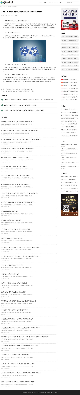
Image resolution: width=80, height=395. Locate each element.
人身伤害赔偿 (9, 84)
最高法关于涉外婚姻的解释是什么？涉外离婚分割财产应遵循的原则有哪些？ (70, 70)
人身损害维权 (13, 6)
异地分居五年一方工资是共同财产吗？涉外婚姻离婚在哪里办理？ (70, 55)
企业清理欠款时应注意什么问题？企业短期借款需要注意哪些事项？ (69, 121)
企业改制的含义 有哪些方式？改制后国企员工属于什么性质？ (69, 110)
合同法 (60, 2)
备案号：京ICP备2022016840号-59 (40, 392)
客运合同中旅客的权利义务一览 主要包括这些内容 (70, 145)
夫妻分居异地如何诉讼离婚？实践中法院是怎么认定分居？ (70, 59)
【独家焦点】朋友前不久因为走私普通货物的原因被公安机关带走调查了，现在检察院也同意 (28, 99)
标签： (4, 84)
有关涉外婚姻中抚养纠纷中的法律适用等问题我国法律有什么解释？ (70, 37)
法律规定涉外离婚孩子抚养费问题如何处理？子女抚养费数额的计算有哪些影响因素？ (70, 44)
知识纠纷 (51, 2)
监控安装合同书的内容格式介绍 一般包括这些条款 (70, 162)
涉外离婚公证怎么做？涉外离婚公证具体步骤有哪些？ (70, 48)
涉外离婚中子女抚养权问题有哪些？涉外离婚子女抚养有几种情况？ (70, 41)
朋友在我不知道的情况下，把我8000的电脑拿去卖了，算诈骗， (20, 105)
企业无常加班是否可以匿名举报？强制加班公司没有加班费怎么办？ (69, 119)
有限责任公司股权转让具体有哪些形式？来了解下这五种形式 (69, 130)
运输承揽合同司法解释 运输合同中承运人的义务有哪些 (70, 149)
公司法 (55, 2)
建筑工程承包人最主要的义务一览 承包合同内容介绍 (70, 158)
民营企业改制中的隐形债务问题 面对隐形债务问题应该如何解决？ (69, 113)
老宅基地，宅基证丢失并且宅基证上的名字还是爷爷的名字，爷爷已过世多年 (23, 110)
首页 (41, 2)
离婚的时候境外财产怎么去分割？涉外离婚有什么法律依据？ (70, 66)
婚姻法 (45, 2)
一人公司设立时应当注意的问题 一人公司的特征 (69, 133)
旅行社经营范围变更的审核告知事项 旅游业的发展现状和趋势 (69, 116)
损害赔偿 (8, 6)
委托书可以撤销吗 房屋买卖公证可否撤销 (70, 166)
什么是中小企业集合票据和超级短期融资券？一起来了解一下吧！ (69, 124)
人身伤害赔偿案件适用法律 (19, 84)
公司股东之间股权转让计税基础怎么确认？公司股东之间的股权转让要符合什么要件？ (69, 136)
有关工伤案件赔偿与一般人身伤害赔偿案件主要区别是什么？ (19, 89)
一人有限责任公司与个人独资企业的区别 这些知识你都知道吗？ (69, 127)
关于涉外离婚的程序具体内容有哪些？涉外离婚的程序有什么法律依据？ (70, 52)
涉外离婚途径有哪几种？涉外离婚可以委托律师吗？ (70, 63)
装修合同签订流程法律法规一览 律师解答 (70, 153)
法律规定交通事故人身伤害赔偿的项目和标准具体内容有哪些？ (20, 91)
